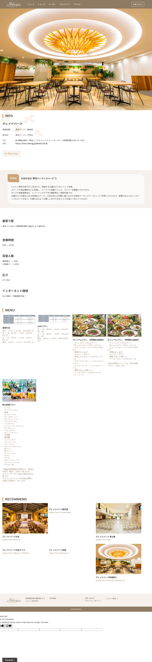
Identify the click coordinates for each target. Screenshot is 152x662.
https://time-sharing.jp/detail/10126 (31, 143)
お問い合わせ (138, 4)
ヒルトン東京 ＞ (112, 598)
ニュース (30, 4)
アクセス (77, 4)
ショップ (41, 4)
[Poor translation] (8, 626)
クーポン (52, 4)
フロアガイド (64, 4)
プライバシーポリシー (93, 600)
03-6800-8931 (21, 140)
